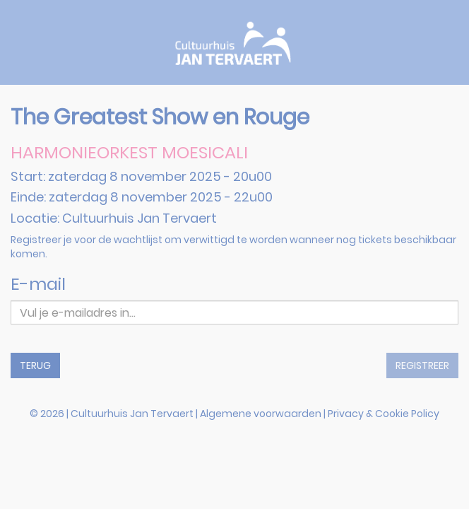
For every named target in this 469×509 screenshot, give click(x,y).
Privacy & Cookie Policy (383, 413)
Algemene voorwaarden (260, 413)
